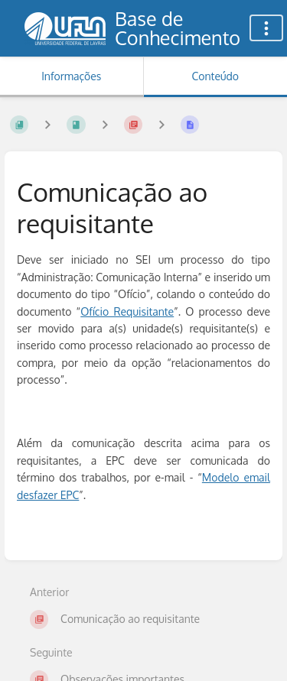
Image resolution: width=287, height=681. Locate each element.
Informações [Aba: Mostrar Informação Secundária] (71, 76)
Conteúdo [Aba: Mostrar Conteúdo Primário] (215, 76)
